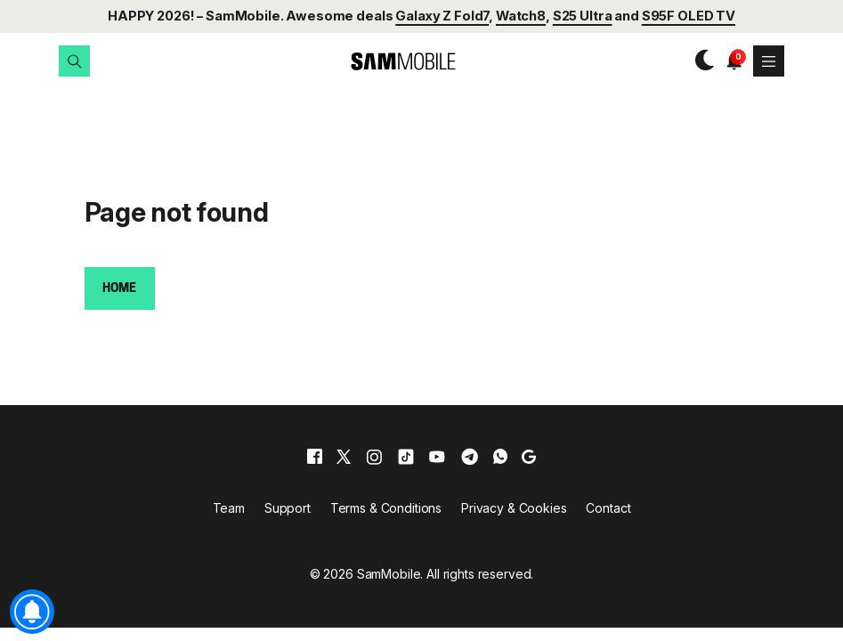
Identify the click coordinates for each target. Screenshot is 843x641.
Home (118, 289)
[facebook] (314, 457)
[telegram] (469, 457)
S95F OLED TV (688, 16)
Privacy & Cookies (514, 507)
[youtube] (437, 457)
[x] (343, 457)
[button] (74, 61)
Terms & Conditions (386, 507)
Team (229, 507)
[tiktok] (406, 457)
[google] (529, 457)
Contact (608, 507)
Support (287, 507)
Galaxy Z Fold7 (442, 16)
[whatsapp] (500, 457)
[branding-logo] (388, 61)
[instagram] (374, 457)
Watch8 (521, 16)
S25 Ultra (582, 16)
